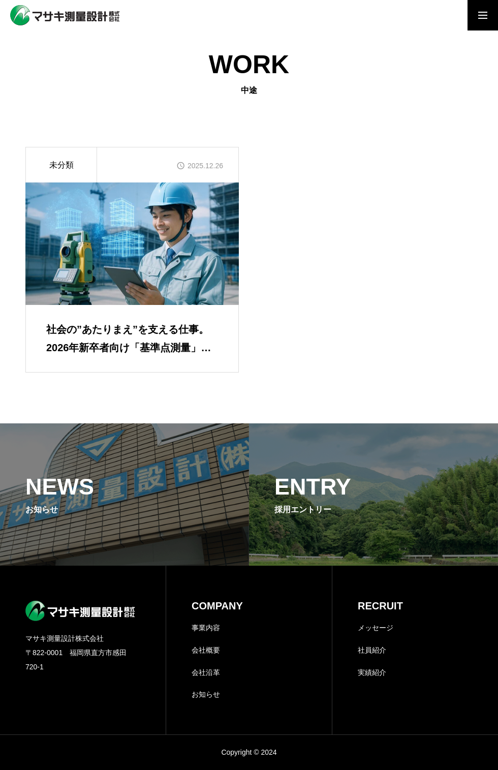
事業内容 (206, 628)
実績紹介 (372, 672)
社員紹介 (372, 650)
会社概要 (206, 650)
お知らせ (206, 694)
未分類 (61, 165)
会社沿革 (206, 672)
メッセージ (375, 628)
